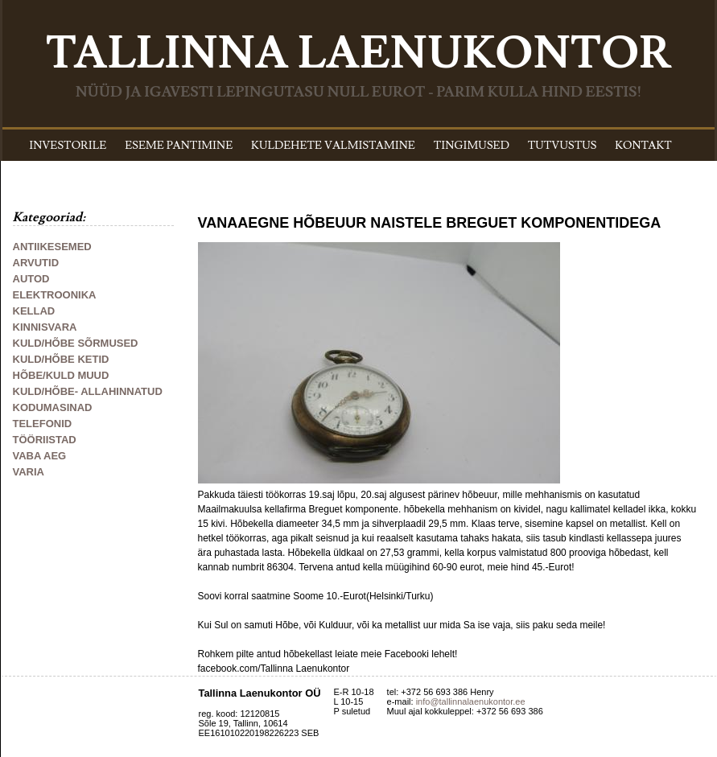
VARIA (28, 472)
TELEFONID (42, 424)
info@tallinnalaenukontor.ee (470, 701)
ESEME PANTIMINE (179, 145)
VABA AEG (40, 456)
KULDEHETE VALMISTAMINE (333, 145)
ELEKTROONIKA (55, 295)
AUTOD (31, 279)
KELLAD (34, 311)
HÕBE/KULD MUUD (61, 375)
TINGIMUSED (471, 145)
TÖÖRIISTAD (44, 440)
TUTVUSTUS (562, 145)
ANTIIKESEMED (52, 247)
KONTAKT (643, 145)
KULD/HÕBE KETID (61, 359)
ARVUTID (36, 263)
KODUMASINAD (53, 407)
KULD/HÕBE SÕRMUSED (75, 343)
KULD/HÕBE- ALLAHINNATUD (88, 391)
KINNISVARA (45, 327)
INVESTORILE (67, 145)
